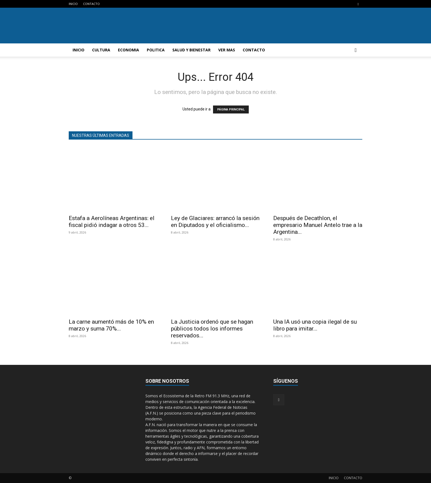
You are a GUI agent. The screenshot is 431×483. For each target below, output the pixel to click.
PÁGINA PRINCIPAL (231, 109)
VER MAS (226, 49)
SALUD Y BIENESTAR (191, 49)
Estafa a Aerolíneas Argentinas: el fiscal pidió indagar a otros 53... (111, 221)
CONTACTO (91, 4)
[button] (355, 50)
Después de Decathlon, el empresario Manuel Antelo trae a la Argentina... (317, 225)
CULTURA (101, 49)
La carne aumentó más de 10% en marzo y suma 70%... (111, 325)
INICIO (73, 4)
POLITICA (156, 49)
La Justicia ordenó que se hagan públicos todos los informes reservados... (212, 328)
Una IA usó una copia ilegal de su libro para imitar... (315, 325)
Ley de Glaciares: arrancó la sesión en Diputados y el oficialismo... (215, 221)
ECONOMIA (128, 49)
